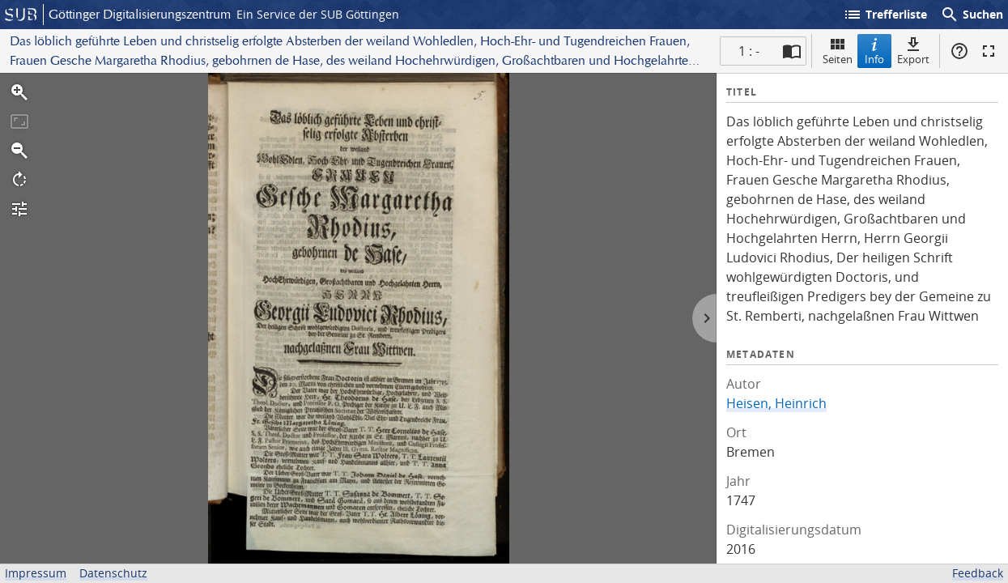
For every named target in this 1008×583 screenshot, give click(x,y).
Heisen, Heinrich (776, 403)
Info (874, 50)
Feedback (977, 573)
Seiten (838, 50)
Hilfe (959, 51)
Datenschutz (113, 573)
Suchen (971, 14)
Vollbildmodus (988, 51)
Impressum (35, 573)
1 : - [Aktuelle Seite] (748, 51)
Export (913, 50)
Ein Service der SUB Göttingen (317, 14)
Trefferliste (885, 14)
